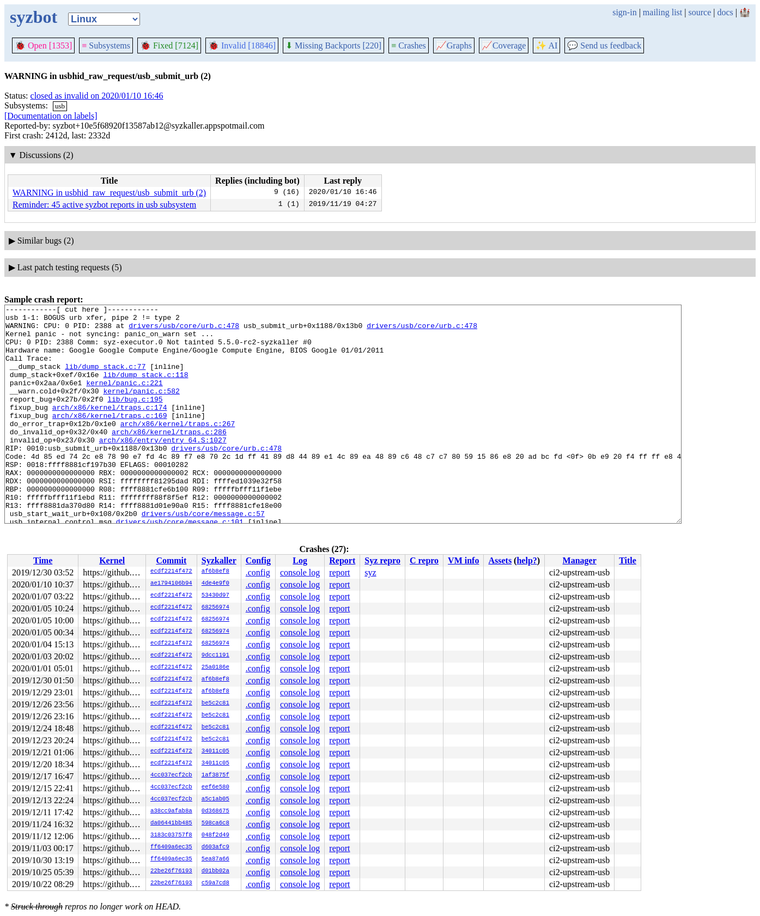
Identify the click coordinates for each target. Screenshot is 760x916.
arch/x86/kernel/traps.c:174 (109, 428)
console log (300, 572)
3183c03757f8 (171, 835)
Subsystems (106, 45)
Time (42, 560)
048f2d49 (215, 835)
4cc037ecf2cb (171, 775)
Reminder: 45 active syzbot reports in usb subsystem (104, 204)
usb (60, 106)
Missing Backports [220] (333, 45)
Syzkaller (219, 560)
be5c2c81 (215, 703)
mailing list (662, 12)
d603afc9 (215, 847)
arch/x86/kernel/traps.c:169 (109, 438)
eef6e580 (215, 787)
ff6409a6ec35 (171, 847)
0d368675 (215, 811)
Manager (580, 560)
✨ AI (546, 45)
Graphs (454, 45)
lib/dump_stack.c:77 (105, 379)
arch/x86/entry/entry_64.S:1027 (163, 467)
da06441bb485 (171, 823)
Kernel (112, 560)
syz (370, 572)
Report (342, 560)
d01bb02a (215, 871)
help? (526, 560)
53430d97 (215, 595)
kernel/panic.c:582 (141, 409)
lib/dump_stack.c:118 (145, 389)
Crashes (408, 45)
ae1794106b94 (171, 583)
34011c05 (215, 751)
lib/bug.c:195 (134, 418)
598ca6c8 (215, 823)
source (700, 12)
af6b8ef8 (215, 571)
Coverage (504, 45)
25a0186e (215, 667)
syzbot (33, 17)
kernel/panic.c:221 (124, 399)
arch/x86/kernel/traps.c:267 (177, 448)
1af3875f (215, 775)
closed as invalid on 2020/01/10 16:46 (97, 95)
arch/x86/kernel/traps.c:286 (169, 458)
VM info (463, 560)
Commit (171, 560)
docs (725, 12)
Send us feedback (604, 45)
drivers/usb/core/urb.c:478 (184, 330)
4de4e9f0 (215, 583)
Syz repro (382, 560)
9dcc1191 (215, 655)
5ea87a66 (215, 859)
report (339, 572)
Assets (500, 560)
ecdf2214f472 (171, 571)
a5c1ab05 (215, 799)
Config (258, 560)
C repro (424, 560)
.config (258, 572)
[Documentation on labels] (51, 115)
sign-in (624, 12)
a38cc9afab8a (171, 811)
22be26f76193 (171, 871)
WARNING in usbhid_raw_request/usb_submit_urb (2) (109, 192)
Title (627, 560)
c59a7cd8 (215, 883)
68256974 (215, 607)
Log (300, 560)
